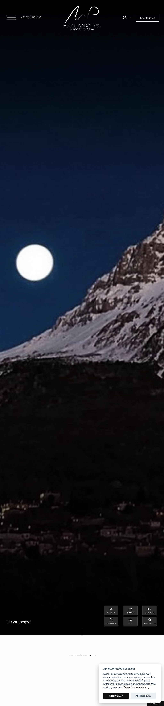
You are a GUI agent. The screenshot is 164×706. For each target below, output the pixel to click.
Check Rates (147, 18)
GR (124, 17)
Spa (130, 624)
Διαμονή (130, 613)
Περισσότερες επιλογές (136, 687)
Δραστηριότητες (150, 624)
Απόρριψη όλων (143, 696)
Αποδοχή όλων (116, 696)
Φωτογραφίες (149, 613)
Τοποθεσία (111, 613)
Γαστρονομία (111, 624)
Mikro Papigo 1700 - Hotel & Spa (82, 18)
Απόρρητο (156, 703)
